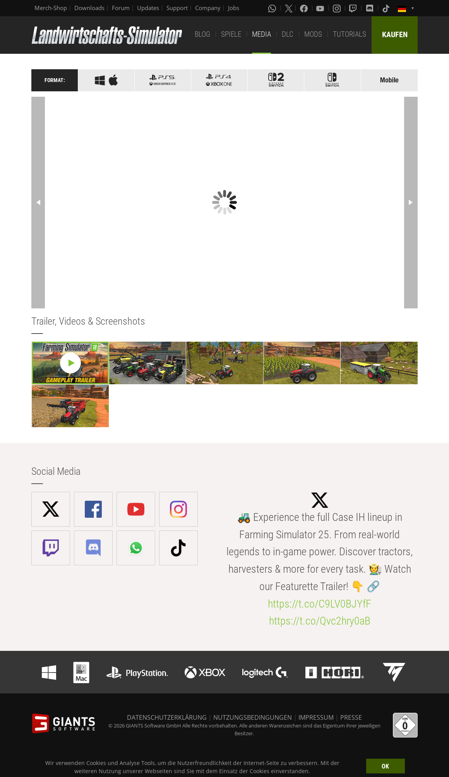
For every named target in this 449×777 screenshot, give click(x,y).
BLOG (202, 34)
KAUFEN (395, 34)
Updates (148, 8)
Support (177, 8)
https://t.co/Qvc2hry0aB (319, 620)
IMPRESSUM (316, 717)
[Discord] (370, 8)
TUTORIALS (349, 34)
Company (208, 8)
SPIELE (231, 34)
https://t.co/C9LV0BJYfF (319, 603)
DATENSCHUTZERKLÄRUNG (167, 717)
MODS (313, 34)
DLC (287, 34)
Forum (121, 8)
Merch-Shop (50, 8)
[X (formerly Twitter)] (289, 8)
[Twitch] (353, 8)
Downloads (89, 8)
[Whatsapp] (273, 8)
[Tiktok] (386, 8)
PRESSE (351, 717)
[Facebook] (304, 8)
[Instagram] (337, 8)
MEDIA (261, 34)
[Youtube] (321, 8)
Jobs (233, 8)
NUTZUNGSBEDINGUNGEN (252, 717)
